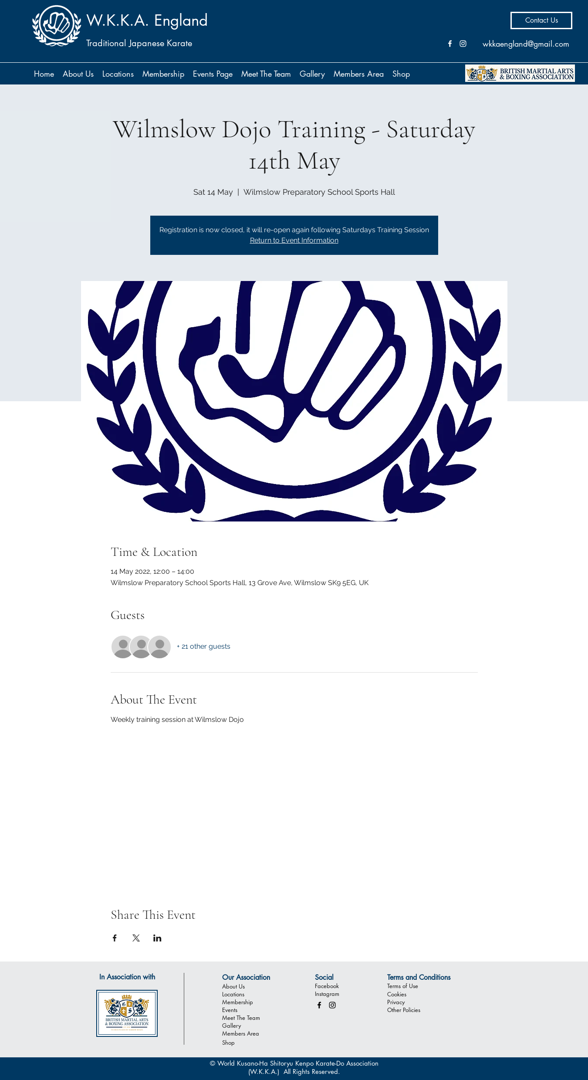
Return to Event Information (294, 240)
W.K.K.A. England (147, 20)
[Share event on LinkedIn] (157, 937)
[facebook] (319, 1005)
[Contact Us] (541, 20)
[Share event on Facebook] (115, 937)
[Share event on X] (136, 937)
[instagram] (332, 1005)
